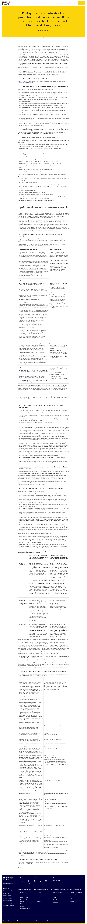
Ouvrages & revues (24, 911)
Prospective (74, 3)
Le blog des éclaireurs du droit (76, 892)
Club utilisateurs (56, 899)
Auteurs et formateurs (58, 892)
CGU (4, 920)
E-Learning (39, 897)
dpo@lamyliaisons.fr (28, 82)
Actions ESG (55, 897)
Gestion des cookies (53, 920)
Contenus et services (7, 898)
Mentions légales (15, 920)
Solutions (52, 3)
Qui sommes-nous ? (7, 890)
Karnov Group (6, 893)
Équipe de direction (7, 895)
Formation (39, 892)
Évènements (55, 902)
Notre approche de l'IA (8, 900)
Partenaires (55, 894)
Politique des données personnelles (28, 920)
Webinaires (72, 901)
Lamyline (22, 892)
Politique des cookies (42, 920)
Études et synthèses (74, 898)
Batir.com (22, 906)
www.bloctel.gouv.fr (33, 620)
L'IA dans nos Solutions (25, 908)
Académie (58, 3)
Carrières (46, 3)
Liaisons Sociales (24, 897)
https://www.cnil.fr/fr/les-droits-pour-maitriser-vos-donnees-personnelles (51, 667)
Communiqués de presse (8, 905)
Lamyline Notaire (24, 894)
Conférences (39, 894)
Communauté (66, 3)
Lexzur (21, 903)
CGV (8, 920)
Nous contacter (56, 880)
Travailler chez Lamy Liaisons (9, 903)
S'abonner (55, 883)
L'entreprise (39, 3)
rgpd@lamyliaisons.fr (29, 660)
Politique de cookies (48, 230)
